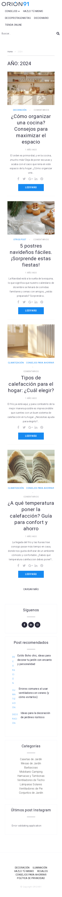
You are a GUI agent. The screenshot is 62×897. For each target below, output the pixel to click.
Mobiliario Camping (31, 771)
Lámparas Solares (31, 784)
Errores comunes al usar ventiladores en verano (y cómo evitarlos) (34, 693)
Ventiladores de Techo (31, 780)
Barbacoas (31, 767)
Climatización (16, 362)
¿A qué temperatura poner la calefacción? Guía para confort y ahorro (31, 515)
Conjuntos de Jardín (31, 792)
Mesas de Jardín (31, 763)
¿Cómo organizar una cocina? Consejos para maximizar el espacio (31, 129)
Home (10, 52)
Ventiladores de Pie (31, 788)
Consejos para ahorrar (40, 362)
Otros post (19, 239)
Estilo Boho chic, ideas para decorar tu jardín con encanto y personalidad (34, 659)
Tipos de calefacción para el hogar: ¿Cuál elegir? (31, 384)
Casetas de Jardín (31, 759)
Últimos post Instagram (31, 810)
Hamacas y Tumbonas (31, 775)
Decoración (20, 110)
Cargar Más (31, 589)
